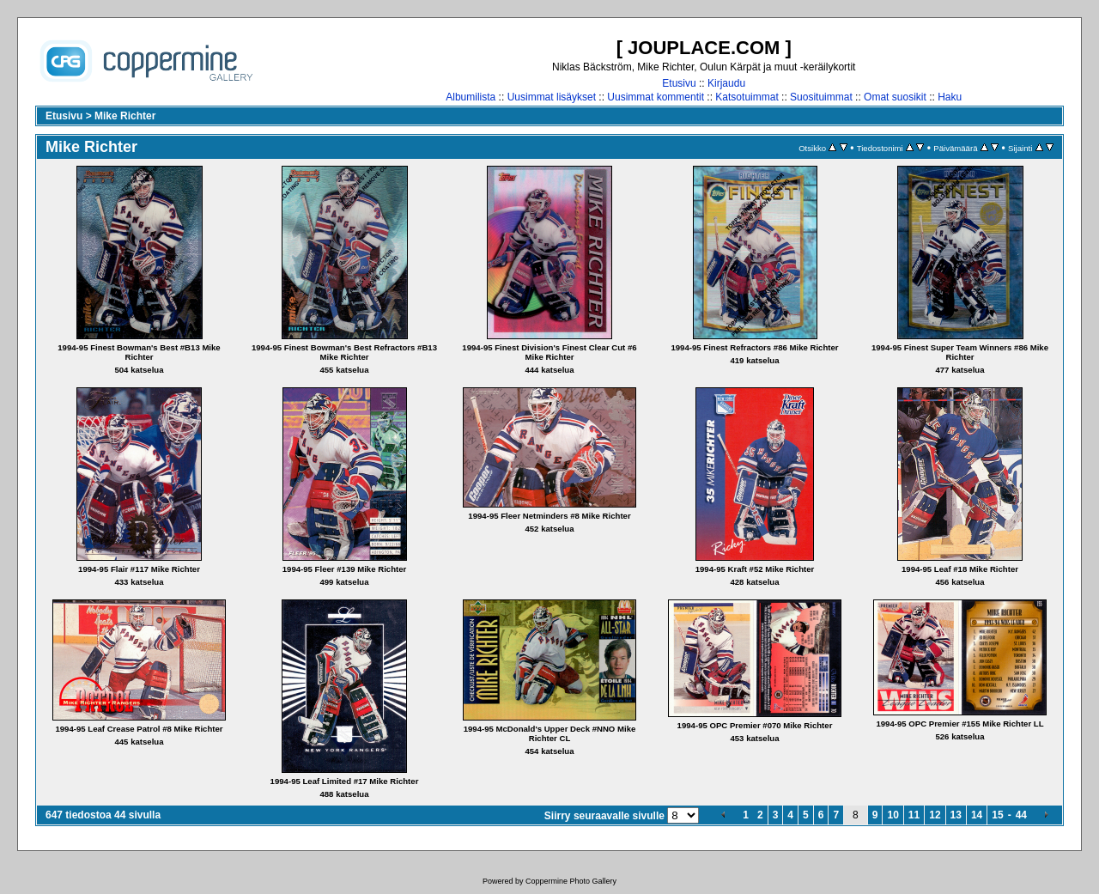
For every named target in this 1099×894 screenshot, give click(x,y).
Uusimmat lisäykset (551, 97)
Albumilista (470, 97)
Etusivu (678, 83)
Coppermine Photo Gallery (570, 881)
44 (1021, 815)
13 (956, 815)
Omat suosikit (895, 97)
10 (892, 815)
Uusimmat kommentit (655, 97)
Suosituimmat (821, 97)
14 (976, 815)
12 (934, 815)
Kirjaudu (726, 83)
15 (997, 815)
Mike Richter (124, 116)
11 (914, 815)
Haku (950, 97)
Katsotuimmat (746, 97)
